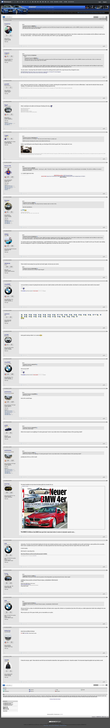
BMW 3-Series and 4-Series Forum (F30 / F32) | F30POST (38, 12)
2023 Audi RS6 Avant (8, 185)
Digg (57, 689)
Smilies (4, 707)
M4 (38, 1)
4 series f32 (43, 695)
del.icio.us (32, 691)
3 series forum (38, 695)
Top (107, 716)
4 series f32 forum (48, 695)
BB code (4, 706)
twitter (5, 689)
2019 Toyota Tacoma (8, 410)
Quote (104, 46)
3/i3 (17, 1)
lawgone (6, 53)
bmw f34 (14, 696)
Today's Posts (48, 9)
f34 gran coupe (87, 696)
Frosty (6, 573)
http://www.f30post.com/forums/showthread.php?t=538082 (34, 553)
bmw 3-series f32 (72, 695)
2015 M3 (6, 189)
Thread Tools (102, 18)
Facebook (32, 689)
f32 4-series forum (75, 696)
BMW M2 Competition (9, 187)
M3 (35, 1)
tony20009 (7, 284)
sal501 (6, 425)
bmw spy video (49, 696)
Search (53, 9)
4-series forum (60, 695)
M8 (45, 1)
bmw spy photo (28, 696)
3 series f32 (27, 695)
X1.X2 (51, 1)
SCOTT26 (6, 484)
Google (83, 689)
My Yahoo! (58, 691)
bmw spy (24, 696)
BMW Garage (32, 9)
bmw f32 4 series (10, 696)
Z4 (48, 1)
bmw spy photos (34, 696)
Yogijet (6, 135)
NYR (5, 543)
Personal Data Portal (63, 725)
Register (105, 2)
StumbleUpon (6, 691)
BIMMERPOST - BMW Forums (101, 716)
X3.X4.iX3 (56, 1)
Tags (3, 694)
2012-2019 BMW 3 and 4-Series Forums (55, 12)
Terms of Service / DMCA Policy (54, 725)
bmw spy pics (44, 696)
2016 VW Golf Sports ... (9, 412)
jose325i (6, 84)
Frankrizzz (7, 24)
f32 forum (79, 696)
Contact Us (94, 716)
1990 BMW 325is (8, 414)
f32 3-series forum (64, 696)
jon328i (6, 334)
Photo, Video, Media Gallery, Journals (69, 12)
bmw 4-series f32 (98, 695)
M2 (33, 1)
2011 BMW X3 (7, 124)
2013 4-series (5, 695)
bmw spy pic (39, 696)
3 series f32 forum (33, 695)
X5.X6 (60, 1)
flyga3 (6, 105)
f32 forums (83, 696)
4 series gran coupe (54, 695)
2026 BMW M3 (7, 222)
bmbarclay (7, 630)
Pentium (6, 200)
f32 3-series (59, 696)
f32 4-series (69, 696)
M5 (40, 1)
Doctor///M (7, 166)
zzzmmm (6, 314)
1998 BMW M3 (7, 413)
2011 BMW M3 (7, 223)
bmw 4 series (78, 695)
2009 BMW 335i (7, 188)
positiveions (7, 392)
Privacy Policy (46, 725)
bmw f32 (103, 695)
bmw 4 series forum (83, 695)
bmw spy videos (54, 696)
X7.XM (65, 1)
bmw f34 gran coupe (19, 696)
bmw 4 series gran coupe (91, 695)
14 (7, 183)
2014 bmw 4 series (22, 695)
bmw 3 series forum (66, 695)
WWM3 (6, 234)
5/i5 (22, 1)
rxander (6, 660)
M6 (43, 1)
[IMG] (4, 708)
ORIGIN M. (7, 263)
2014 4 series (16, 695)
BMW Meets (38, 9)
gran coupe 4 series (94, 696)
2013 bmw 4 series (11, 695)
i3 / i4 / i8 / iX (71, 1)
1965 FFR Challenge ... (9, 123)
